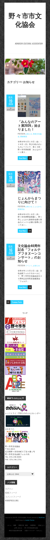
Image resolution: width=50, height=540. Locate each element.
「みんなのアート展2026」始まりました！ (29, 125)
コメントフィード (13, 496)
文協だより (41, 525)
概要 (14, 525)
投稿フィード (11, 492)
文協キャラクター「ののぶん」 (34, 530)
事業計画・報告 (23, 525)
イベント (28, 265)
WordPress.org (12, 500)
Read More (22, 158)
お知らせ (28, 133)
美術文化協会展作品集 (15, 530)
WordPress (42, 517)
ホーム (9, 525)
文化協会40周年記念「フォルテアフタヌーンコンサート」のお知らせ (29, 253)
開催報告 (23, 136)
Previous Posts (17, 302)
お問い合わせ (18, 528)
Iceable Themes (29, 520)
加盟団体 (33, 525)
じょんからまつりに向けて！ (29, 200)
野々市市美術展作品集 (31, 528)
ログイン (9, 488)
